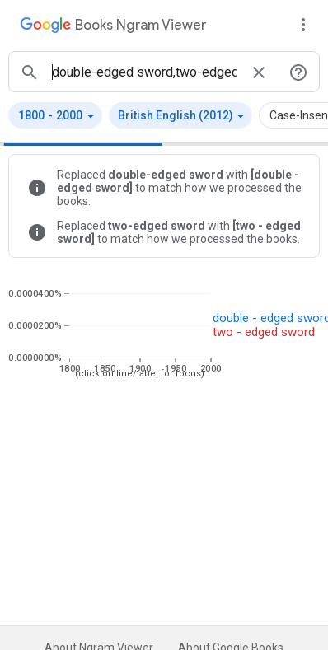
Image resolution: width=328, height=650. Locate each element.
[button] (55, 115)
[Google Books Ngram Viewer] (113, 27)
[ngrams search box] (144, 71)
